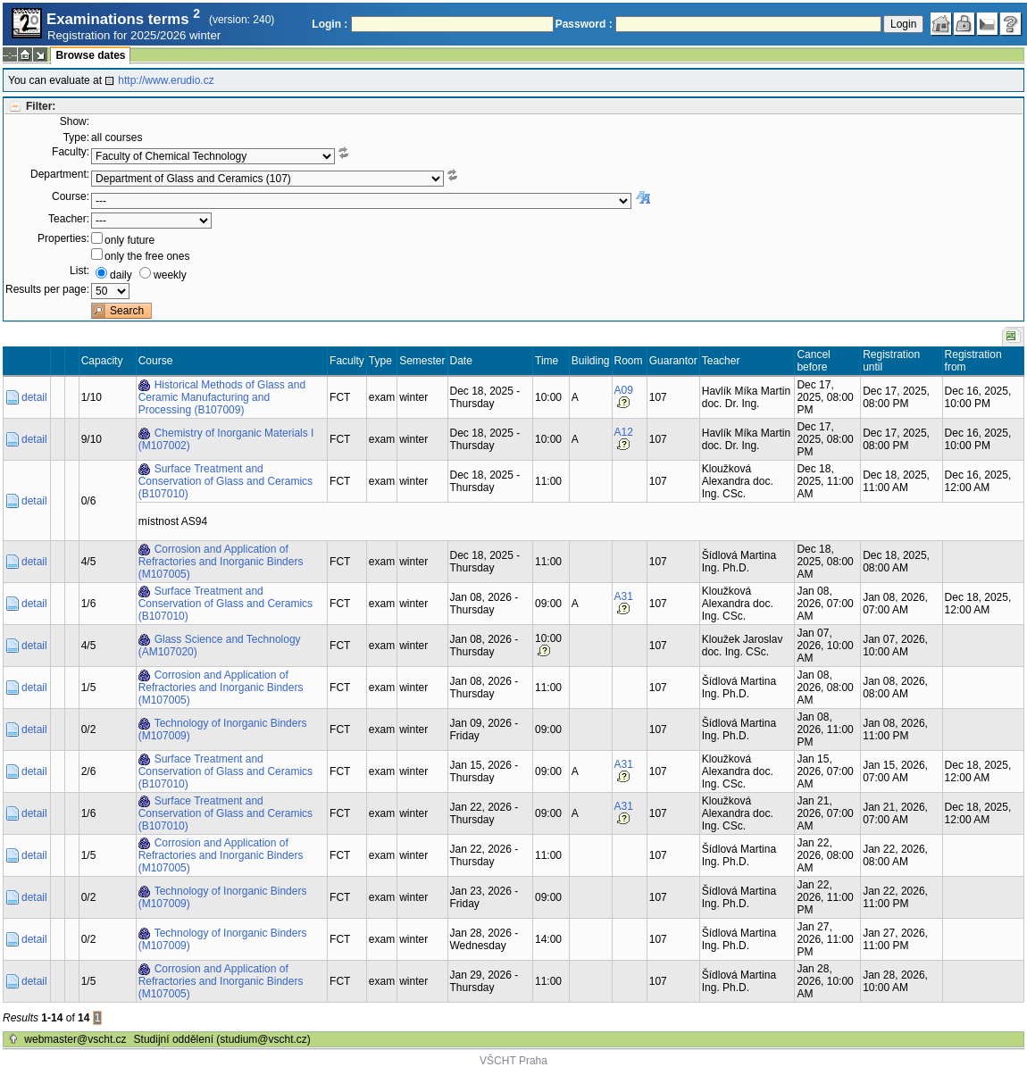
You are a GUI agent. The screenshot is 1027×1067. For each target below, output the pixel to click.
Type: (76, 137)
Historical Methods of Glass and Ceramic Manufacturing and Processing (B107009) (221, 397)
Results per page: (47, 289)
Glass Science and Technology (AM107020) (219, 645)
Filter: (40, 106)
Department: (59, 174)
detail (34, 397)
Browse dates (90, 55)
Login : (329, 24)
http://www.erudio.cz (165, 80)
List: (79, 270)
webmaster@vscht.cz (75, 1039)
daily (121, 275)
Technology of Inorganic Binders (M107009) (222, 729)
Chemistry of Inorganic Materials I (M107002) (226, 439)
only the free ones (146, 256)
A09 (623, 390)
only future (129, 240)
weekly (170, 275)
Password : (584, 24)
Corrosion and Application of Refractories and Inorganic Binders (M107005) (221, 561)
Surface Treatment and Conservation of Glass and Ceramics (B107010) (225, 481)
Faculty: (70, 152)
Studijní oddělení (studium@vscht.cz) (222, 1039)
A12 (623, 432)
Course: (70, 196)
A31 (623, 596)
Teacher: (68, 219)
